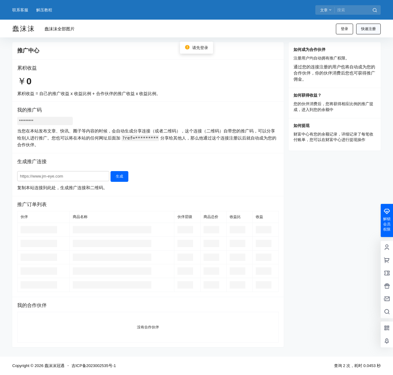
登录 (344, 29)
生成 (119, 176)
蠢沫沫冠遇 (53, 365)
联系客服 (20, 10)
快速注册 (368, 29)
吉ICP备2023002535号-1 (94, 365)
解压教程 (44, 10)
